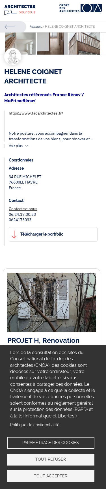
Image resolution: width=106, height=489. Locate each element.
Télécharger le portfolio (41, 234)
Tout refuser (50, 459)
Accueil (36, 27)
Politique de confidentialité (34, 425)
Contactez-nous (23, 208)
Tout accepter (50, 476)
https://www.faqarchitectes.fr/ (36, 113)
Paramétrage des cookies (50, 442)
